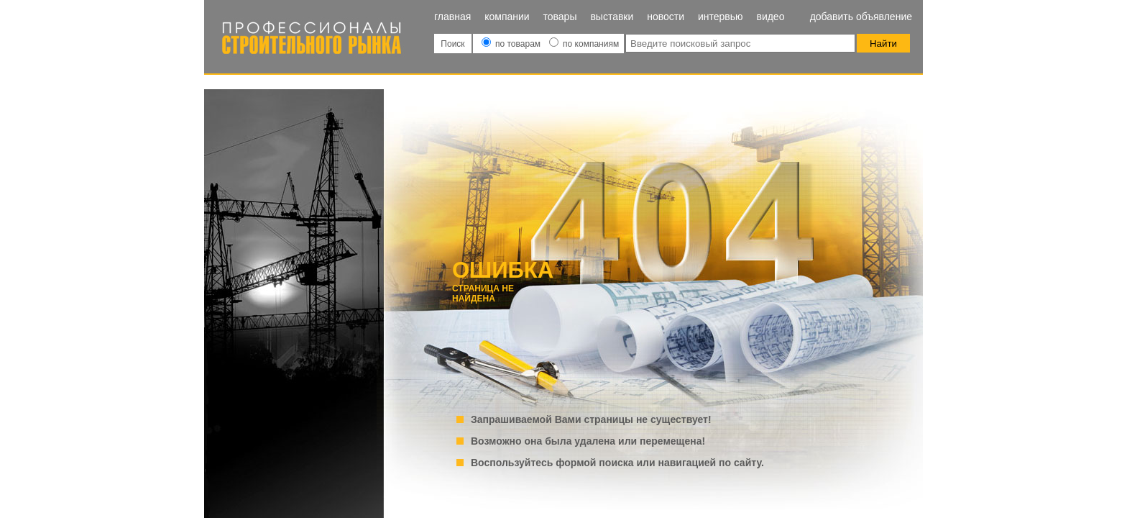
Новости (665, 16)
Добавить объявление (861, 16)
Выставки (611, 16)
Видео (770, 16)
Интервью (720, 16)
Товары (560, 16)
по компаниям (584, 44)
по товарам (512, 44)
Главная (452, 16)
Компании (506, 16)
